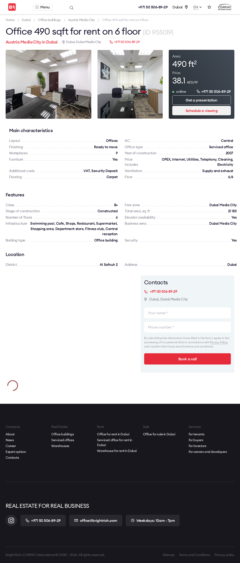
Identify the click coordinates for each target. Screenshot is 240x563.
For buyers (196, 440)
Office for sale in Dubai (159, 434)
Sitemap (169, 555)
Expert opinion (16, 452)
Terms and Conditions (194, 555)
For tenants (196, 434)
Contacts (12, 457)
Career (11, 446)
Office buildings (62, 434)
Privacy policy (224, 555)
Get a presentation (201, 100)
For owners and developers (208, 452)
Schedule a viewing (202, 110)
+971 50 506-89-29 (153, 7)
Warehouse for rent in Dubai (117, 451)
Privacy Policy (218, 342)
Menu (42, 7)
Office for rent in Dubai (113, 434)
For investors (197, 446)
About (10, 434)
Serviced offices (62, 440)
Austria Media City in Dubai (31, 42)
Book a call (187, 359)
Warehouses (60, 446)
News (10, 440)
